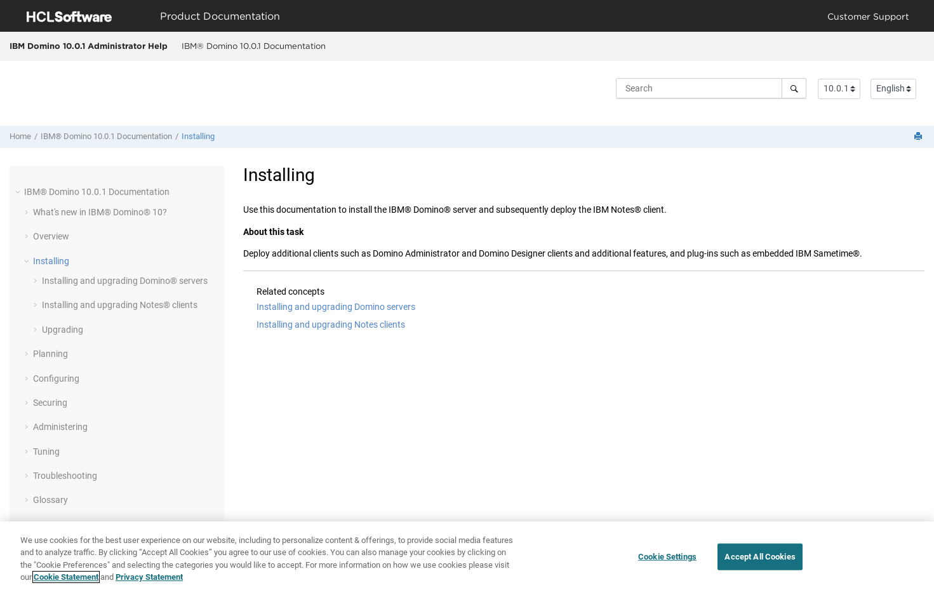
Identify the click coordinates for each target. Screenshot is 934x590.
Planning (50, 354)
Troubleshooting (65, 476)
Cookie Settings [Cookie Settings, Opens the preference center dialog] (667, 556)
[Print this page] (919, 137)
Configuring (56, 378)
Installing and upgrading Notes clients (331, 324)
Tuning (46, 451)
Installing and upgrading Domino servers (336, 307)
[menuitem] (253, 46)
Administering (60, 427)
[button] (19, 192)
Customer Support (868, 16)
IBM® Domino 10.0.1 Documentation (254, 45)
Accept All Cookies (759, 556)
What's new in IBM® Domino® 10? (100, 212)
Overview (51, 236)
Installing (198, 136)
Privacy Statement (149, 577)
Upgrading (62, 330)
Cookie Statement (66, 577)
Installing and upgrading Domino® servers (125, 281)
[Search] (794, 88)
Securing (50, 403)
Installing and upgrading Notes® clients (119, 305)
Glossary (50, 500)
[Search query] (711, 88)
